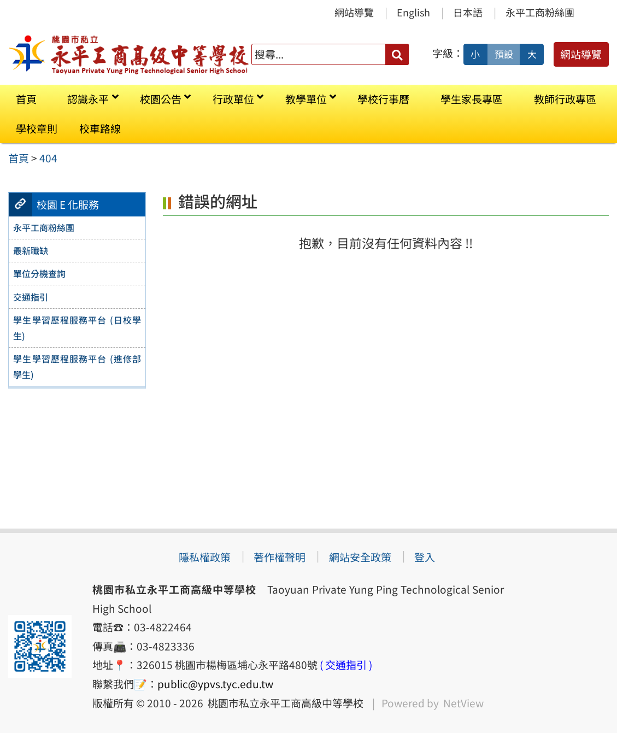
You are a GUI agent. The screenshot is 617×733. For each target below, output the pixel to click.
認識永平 (88, 99)
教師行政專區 (565, 99)
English (413, 12)
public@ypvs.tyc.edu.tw (215, 683)
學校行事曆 (383, 99)
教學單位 (306, 99)
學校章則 (36, 128)
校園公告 (160, 99)
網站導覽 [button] (581, 54)
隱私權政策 (205, 557)
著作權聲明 (279, 557)
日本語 (468, 12)
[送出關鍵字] (397, 54)
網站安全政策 (360, 557)
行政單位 (233, 99)
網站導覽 (354, 12)
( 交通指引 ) (346, 664)
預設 (504, 54)
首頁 (26, 99)
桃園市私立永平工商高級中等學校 (283, 703)
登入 (424, 557)
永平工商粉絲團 (540, 12)
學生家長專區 (471, 99)
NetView (463, 703)
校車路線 (100, 128)
